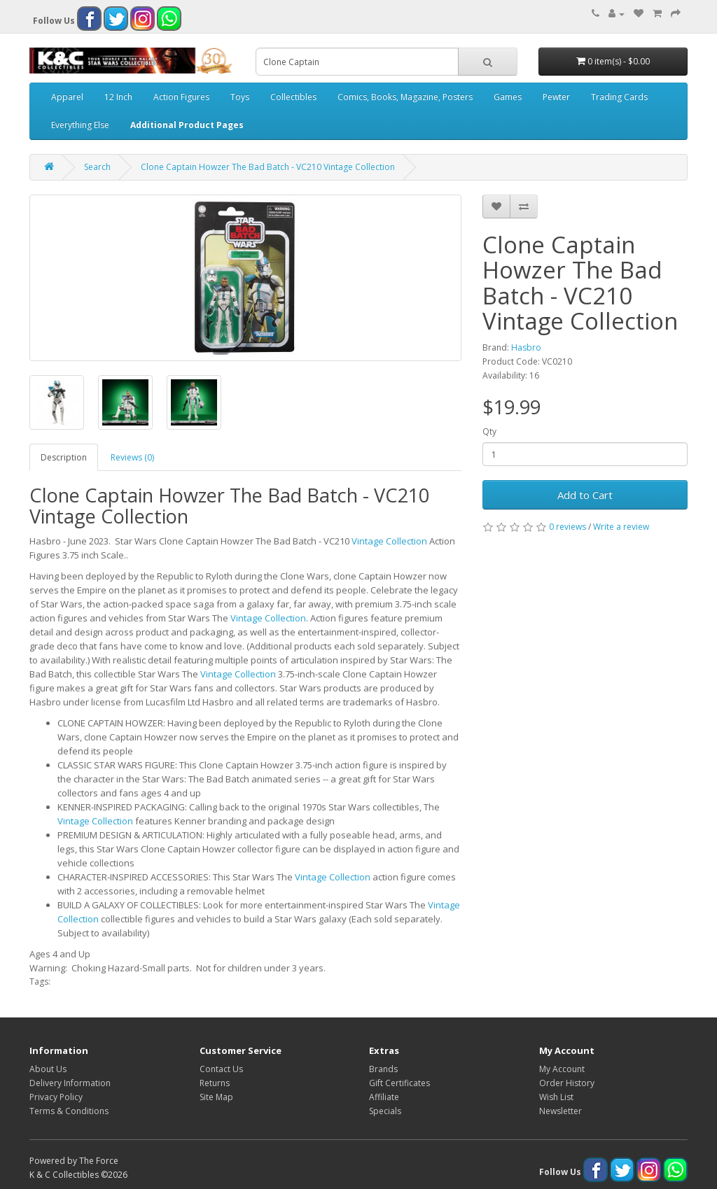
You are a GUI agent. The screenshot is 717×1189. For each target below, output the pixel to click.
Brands (383, 1069)
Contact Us (221, 1069)
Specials (385, 1111)
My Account (562, 1069)
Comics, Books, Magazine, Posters (405, 97)
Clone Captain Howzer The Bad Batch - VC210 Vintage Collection (268, 167)
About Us (48, 1069)
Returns (215, 1083)
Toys (239, 97)
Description (64, 457)
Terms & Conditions (69, 1111)
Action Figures (181, 97)
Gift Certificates (399, 1083)
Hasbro (526, 347)
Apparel (67, 97)
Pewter (556, 97)
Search (97, 167)
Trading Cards (619, 97)
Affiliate (384, 1097)
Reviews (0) (132, 457)
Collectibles (293, 97)
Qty (489, 431)
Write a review (621, 527)
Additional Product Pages (187, 125)
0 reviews (567, 527)
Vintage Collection (389, 541)
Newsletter (560, 1111)
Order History (566, 1083)
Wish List (556, 1097)
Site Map (216, 1097)
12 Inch (118, 97)
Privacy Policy (56, 1097)
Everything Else (80, 125)
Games (508, 97)
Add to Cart (585, 495)
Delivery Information (70, 1083)
